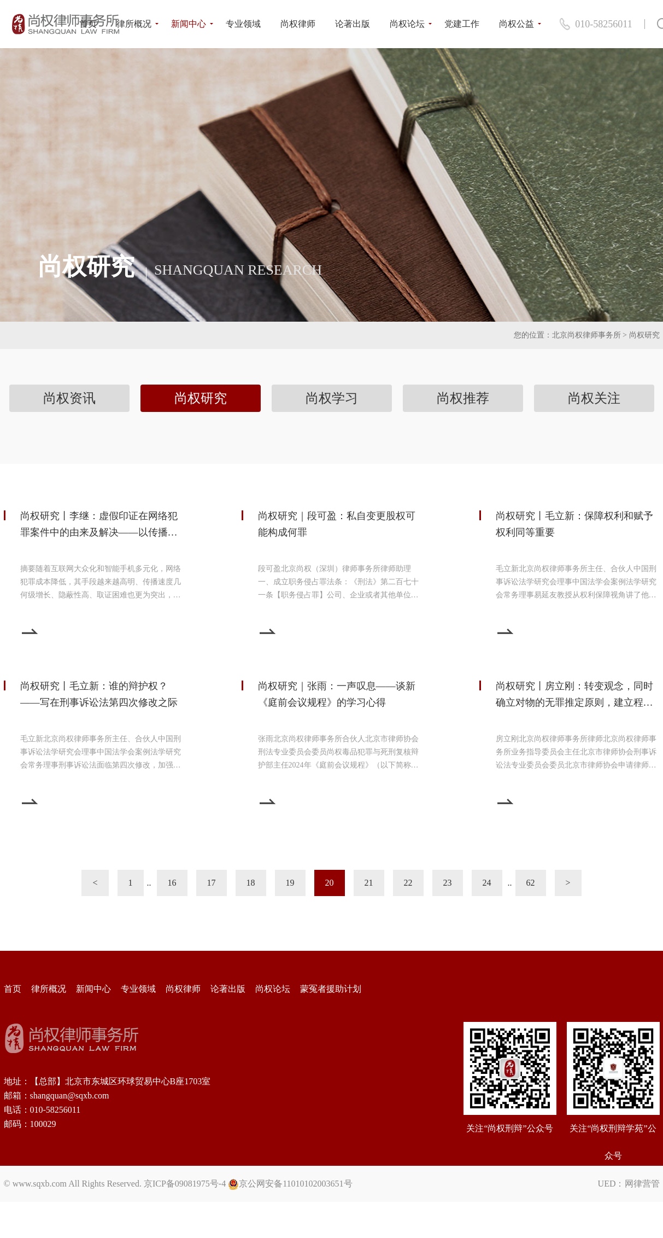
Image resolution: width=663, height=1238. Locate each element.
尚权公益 (516, 23)
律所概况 (133, 23)
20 (329, 882)
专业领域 (243, 23)
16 (172, 882)
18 (251, 882)
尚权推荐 (463, 398)
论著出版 (352, 23)
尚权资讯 (69, 398)
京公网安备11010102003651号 (295, 1183)
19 (290, 882)
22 (408, 882)
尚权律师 (297, 23)
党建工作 (461, 23)
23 (447, 882)
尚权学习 (332, 398)
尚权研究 (644, 335)
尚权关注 (594, 398)
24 (487, 882)
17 (211, 882)
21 (369, 882)
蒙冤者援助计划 (330, 988)
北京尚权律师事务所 (586, 335)
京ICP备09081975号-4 (185, 1183)
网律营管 (642, 1183)
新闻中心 (188, 23)
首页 (88, 23)
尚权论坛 (407, 23)
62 (530, 882)
